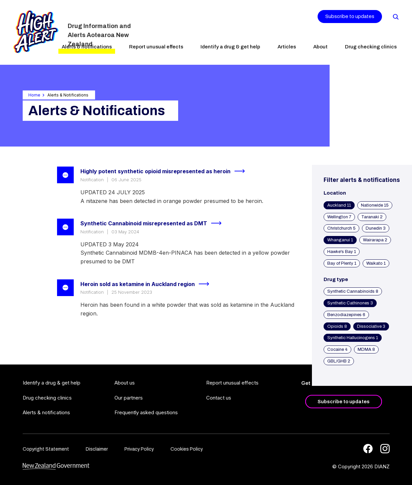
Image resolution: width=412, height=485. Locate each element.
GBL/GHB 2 (338, 361)
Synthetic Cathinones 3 (350, 303)
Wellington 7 (339, 217)
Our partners (128, 398)
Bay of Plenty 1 (341, 263)
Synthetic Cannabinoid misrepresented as (153, 223)
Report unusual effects (156, 46)
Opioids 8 (337, 326)
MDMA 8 (366, 349)
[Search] (395, 16)
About (320, 46)
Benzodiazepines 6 (346, 314)
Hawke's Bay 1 (341, 251)
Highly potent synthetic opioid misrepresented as (165, 171)
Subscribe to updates (349, 16)
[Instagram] (385, 448)
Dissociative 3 (371, 326)
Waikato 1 (376, 263)
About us (124, 383)
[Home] (35, 31)
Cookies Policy (186, 449)
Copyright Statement (46, 449)
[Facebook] (368, 448)
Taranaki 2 (372, 217)
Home (34, 94)
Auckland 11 (339, 205)
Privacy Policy (139, 449)
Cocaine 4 (337, 349)
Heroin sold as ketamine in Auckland (147, 284)
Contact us (218, 398)
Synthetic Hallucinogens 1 (352, 337)
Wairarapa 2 (375, 240)
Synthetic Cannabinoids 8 (352, 291)
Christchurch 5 (341, 228)
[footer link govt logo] (56, 466)
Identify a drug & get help (230, 46)
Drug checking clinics (371, 46)
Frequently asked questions (146, 412)
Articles (287, 46)
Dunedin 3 (376, 228)
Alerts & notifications (87, 46)
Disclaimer (97, 449)
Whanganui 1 (340, 240)
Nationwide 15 (375, 205)
